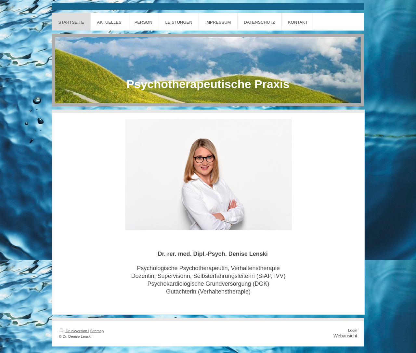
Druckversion (73, 331)
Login (352, 330)
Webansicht (345, 335)
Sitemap (97, 331)
